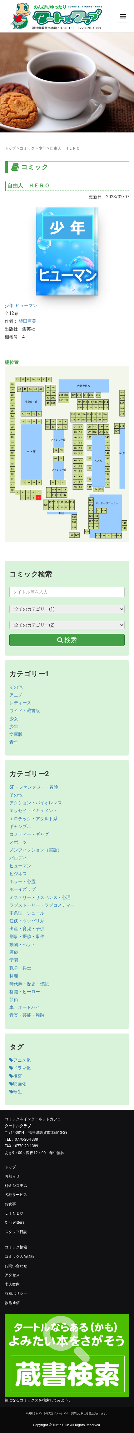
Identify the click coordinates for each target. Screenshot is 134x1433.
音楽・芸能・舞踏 (26, 1015)
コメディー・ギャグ (29, 834)
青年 (13, 742)
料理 (13, 975)
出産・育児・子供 (26, 928)
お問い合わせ (16, 1266)
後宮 (15, 1076)
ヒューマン (26, 305)
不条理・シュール (26, 912)
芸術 (13, 999)
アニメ (15, 694)
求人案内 (12, 1284)
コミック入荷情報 (20, 1256)
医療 (13, 952)
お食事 (10, 1204)
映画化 (17, 1083)
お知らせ (12, 1176)
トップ (10, 148)
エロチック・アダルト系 (33, 818)
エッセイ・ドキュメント (33, 810)
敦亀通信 (12, 1303)
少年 (42, 148)
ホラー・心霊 (22, 881)
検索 (67, 640)
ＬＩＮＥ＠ (14, 1213)
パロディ (18, 857)
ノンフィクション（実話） (35, 849)
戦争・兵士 (20, 967)
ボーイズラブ (22, 889)
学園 (13, 960)
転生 (15, 1091)
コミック (27, 148)
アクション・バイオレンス (35, 802)
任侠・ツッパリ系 (26, 920)
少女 (13, 718)
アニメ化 (20, 1060)
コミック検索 (16, 1247)
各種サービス (16, 1195)
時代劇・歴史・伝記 (29, 983)
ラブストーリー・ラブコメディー (42, 905)
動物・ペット (22, 944)
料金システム (16, 1185)
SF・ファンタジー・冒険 (33, 787)
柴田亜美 (27, 321)
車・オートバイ (24, 1007)
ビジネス (18, 873)
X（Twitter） (15, 1222)
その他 (15, 687)
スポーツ (18, 842)
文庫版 (15, 734)
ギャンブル (20, 826)
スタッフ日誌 (16, 1232)
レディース (20, 702)
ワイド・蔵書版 (24, 710)
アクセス (12, 1275)
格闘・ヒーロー (24, 991)
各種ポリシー (16, 1293)
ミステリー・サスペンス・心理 (40, 897)
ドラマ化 (20, 1067)
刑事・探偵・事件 (26, 936)
